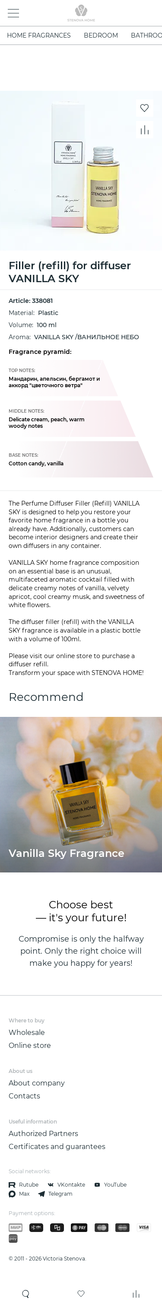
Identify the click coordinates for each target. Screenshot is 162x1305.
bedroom (101, 35)
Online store (30, 1045)
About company (37, 1083)
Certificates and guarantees (57, 1147)
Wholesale (27, 1032)
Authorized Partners (43, 1134)
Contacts (24, 1096)
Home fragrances (39, 35)
